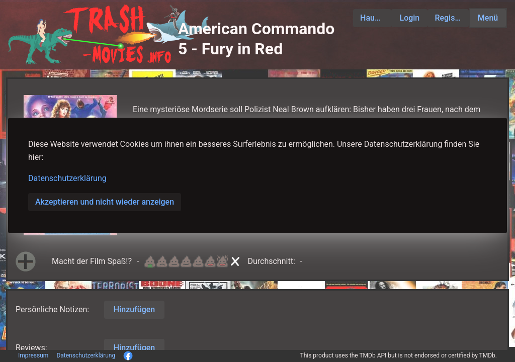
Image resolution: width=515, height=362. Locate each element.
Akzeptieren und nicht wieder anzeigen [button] (104, 202)
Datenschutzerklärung (67, 178)
